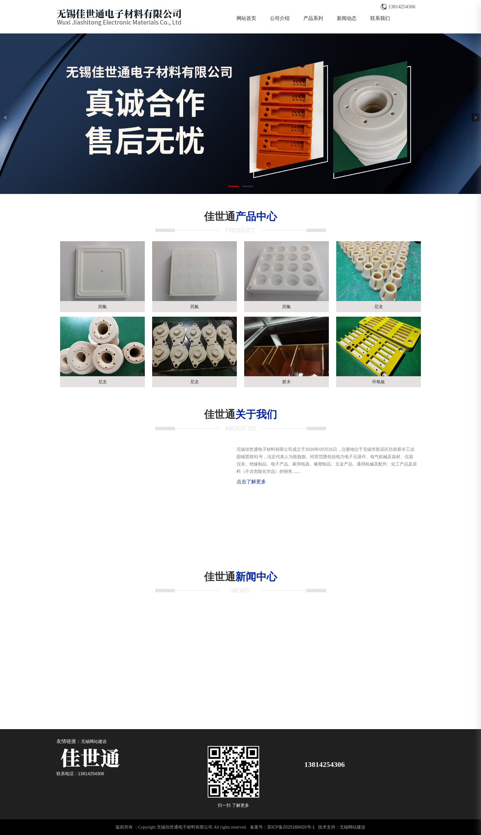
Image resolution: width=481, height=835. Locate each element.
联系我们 (380, 18)
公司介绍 (280, 18)
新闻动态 (346, 18)
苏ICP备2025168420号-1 (291, 827)
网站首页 (246, 18)
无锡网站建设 (94, 741)
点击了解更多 (251, 481)
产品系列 (313, 18)
